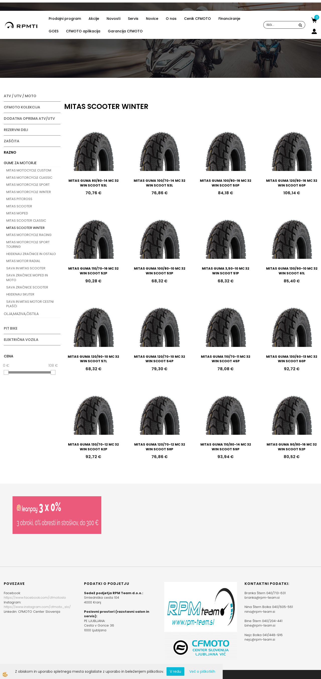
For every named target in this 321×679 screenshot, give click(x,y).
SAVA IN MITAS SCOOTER (25, 268)
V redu (175, 671)
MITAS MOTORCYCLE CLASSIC (29, 177)
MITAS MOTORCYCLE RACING (28, 234)
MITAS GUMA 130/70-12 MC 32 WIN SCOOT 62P (93, 447)
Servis (133, 18)
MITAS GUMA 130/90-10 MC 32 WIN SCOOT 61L (291, 271)
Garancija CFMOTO (125, 31)
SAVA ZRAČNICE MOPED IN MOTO (27, 277)
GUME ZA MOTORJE (20, 162)
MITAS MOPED (17, 213)
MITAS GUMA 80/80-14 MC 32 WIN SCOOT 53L (93, 183)
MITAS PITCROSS (19, 199)
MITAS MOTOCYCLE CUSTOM (28, 170)
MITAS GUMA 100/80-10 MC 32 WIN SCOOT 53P (159, 271)
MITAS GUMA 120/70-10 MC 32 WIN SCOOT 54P (159, 359)
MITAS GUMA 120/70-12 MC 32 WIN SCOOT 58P (159, 447)
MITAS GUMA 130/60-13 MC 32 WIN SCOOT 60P (291, 359)
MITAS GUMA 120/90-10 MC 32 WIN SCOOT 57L (93, 359)
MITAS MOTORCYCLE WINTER (28, 192)
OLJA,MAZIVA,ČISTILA (21, 313)
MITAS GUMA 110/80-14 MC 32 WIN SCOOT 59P (225, 447)
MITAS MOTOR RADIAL (23, 261)
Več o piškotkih (202, 671)
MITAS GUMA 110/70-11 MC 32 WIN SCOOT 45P (225, 359)
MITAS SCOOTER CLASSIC (26, 220)
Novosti (113, 18)
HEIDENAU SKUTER (20, 294)
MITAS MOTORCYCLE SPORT (28, 184)
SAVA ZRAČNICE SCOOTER (27, 287)
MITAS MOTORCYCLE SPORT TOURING (28, 244)
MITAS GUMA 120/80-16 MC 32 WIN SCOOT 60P (291, 183)
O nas (171, 18)
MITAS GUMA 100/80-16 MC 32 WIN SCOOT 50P (225, 183)
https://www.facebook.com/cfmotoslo (35, 597)
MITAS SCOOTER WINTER (25, 227)
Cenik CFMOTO (197, 18)
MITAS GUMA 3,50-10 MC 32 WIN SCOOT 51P (225, 271)
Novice (152, 18)
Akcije (94, 18)
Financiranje (229, 18)
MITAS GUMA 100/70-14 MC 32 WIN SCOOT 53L (159, 183)
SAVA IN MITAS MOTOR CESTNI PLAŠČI (30, 304)
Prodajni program (65, 18)
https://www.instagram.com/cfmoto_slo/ (37, 606)
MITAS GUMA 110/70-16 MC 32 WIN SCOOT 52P (93, 271)
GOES (53, 31)
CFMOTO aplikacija (83, 31)
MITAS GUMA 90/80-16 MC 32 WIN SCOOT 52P (292, 447)
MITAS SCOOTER (19, 206)
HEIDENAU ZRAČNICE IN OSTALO (31, 254)
